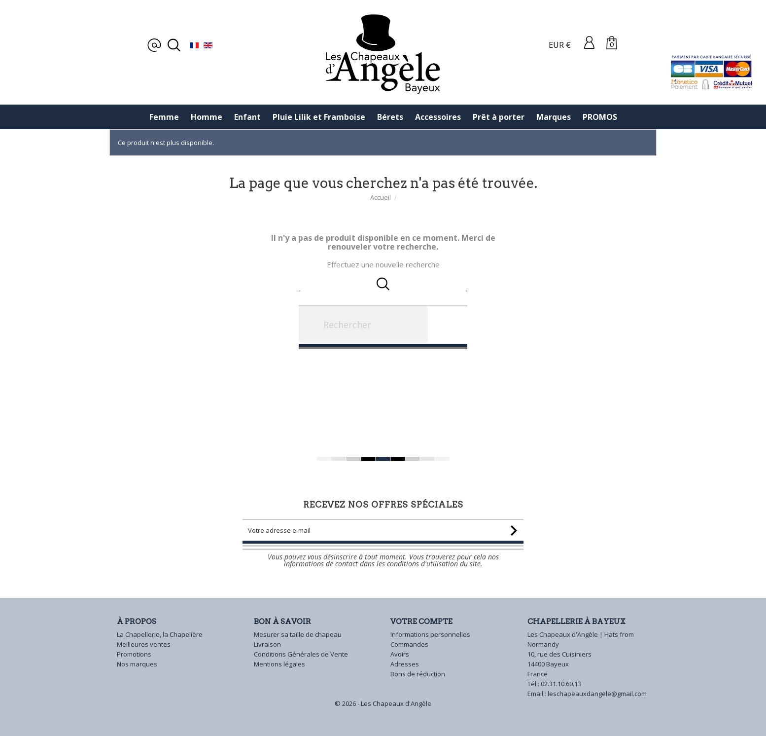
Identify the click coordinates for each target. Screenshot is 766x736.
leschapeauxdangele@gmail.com (597, 693)
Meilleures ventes (144, 644)
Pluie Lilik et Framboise (319, 116)
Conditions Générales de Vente (301, 654)
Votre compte (421, 621)
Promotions (134, 654)
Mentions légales (279, 664)
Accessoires (438, 116)
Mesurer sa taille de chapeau (298, 634)
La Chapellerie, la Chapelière (160, 634)
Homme (206, 116)
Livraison (267, 644)
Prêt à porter (498, 116)
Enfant (247, 116)
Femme (164, 116)
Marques (553, 116)
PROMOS (600, 116)
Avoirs (399, 654)
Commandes (409, 644)
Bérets (390, 116)
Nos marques (137, 664)
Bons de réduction (417, 673)
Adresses (404, 664)
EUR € (560, 45)
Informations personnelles (430, 634)
